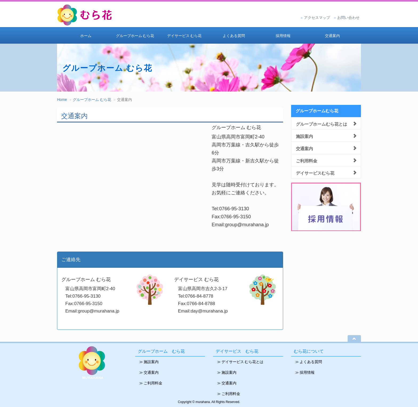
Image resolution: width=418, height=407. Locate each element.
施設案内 (304, 135)
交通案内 (332, 36)
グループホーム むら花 (135, 36)
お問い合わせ (348, 17)
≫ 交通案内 (149, 372)
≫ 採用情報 (305, 372)
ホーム (85, 36)
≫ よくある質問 (308, 362)
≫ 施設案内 (149, 362)
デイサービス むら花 (184, 36)
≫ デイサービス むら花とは (240, 362)
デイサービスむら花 (315, 172)
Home (62, 99)
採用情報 (283, 36)
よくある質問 (234, 36)
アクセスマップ (317, 17)
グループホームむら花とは (321, 123)
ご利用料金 (306, 160)
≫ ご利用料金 (150, 383)
